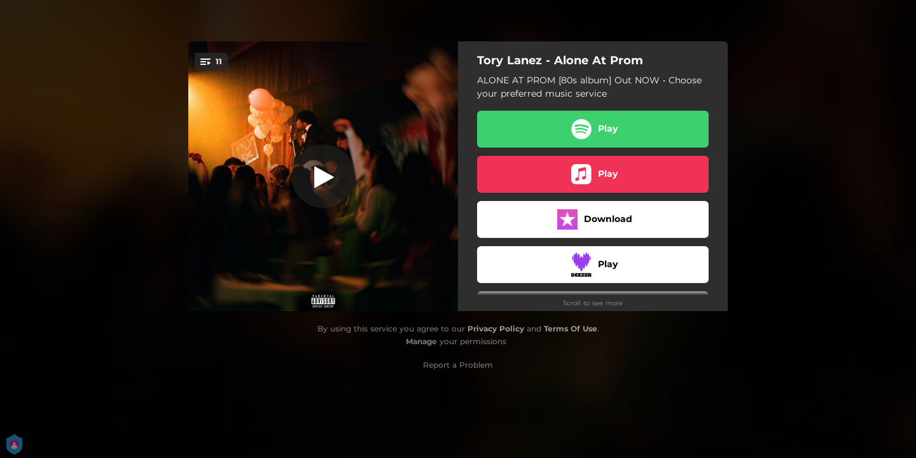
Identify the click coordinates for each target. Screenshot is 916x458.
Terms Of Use (570, 328)
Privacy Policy (496, 328)
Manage (421, 341)
